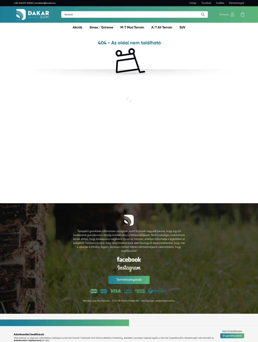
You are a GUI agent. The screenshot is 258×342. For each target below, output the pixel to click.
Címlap (192, 3)
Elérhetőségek (236, 3)
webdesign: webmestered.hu (158, 300)
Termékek (206, 3)
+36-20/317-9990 (23, 3)
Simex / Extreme (101, 27)
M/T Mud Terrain (132, 27)
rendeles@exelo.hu (45, 3)
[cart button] (242, 14)
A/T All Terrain (161, 27)
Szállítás (220, 3)
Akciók (77, 27)
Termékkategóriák (129, 279)
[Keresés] (203, 14)
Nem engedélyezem (232, 339)
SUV (182, 27)
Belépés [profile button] (224, 14)
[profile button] (232, 14)
